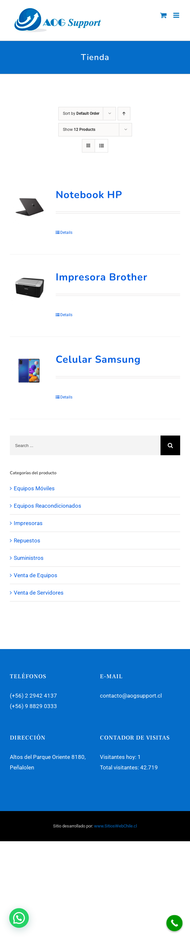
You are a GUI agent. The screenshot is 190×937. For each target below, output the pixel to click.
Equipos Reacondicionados (47, 505)
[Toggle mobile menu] (176, 15)
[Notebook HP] (29, 207)
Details (66, 232)
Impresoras (28, 523)
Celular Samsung (98, 359)
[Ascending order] (124, 113)
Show (79, 129)
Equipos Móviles (34, 488)
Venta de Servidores (39, 592)
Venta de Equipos (35, 575)
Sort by (81, 113)
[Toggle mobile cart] (163, 15)
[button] (19, 918)
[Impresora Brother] (29, 289)
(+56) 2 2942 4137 (33, 695)
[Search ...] (85, 445)
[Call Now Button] (174, 923)
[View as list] (101, 145)
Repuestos (27, 540)
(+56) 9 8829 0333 (33, 706)
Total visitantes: (120, 767)
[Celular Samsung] (29, 371)
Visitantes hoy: (119, 757)
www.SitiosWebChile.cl (115, 826)
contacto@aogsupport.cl (131, 695)
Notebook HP (89, 195)
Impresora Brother (101, 277)
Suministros (29, 558)
